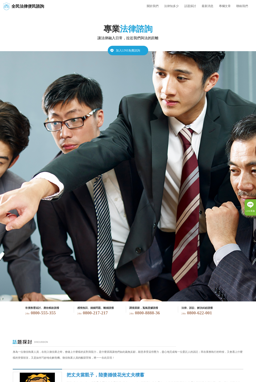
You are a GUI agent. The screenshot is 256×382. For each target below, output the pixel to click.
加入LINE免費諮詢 (128, 50)
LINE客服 (250, 211)
